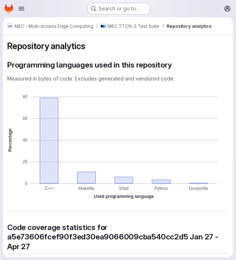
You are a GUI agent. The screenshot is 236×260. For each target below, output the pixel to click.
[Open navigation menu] (21, 8)
